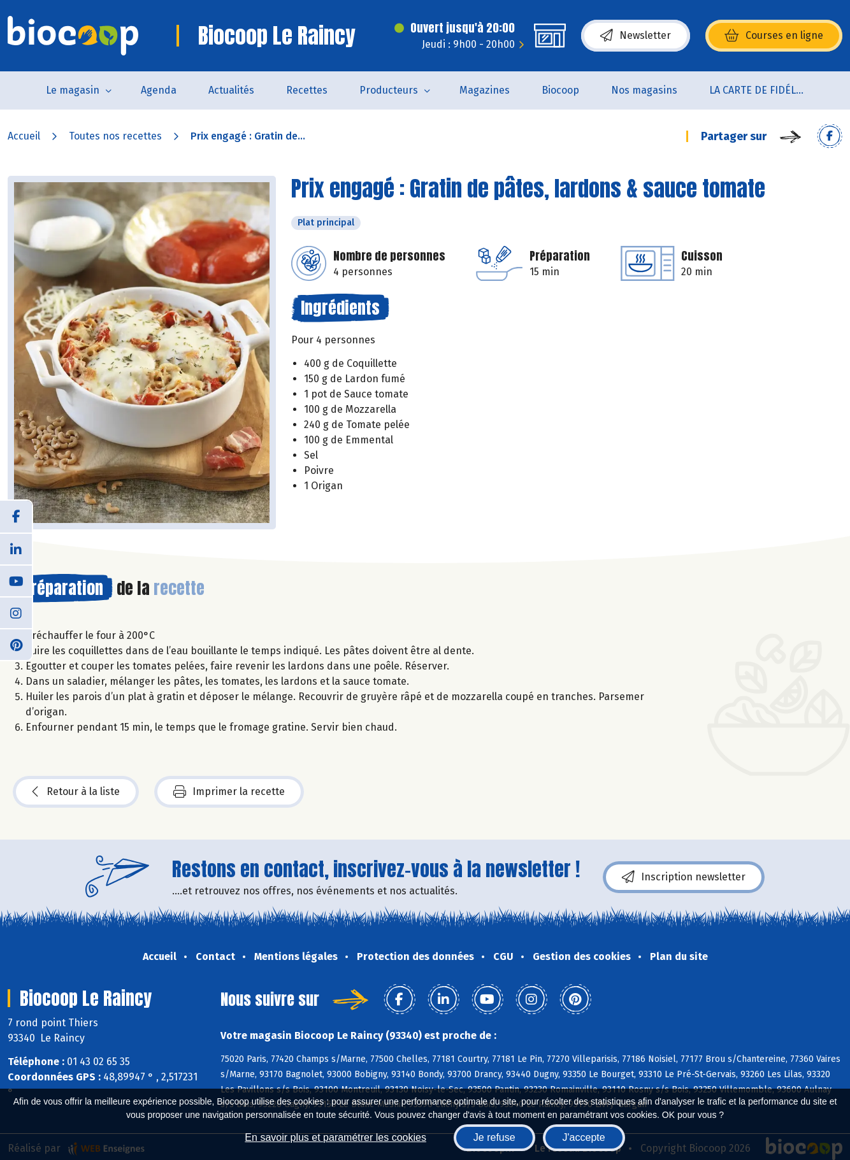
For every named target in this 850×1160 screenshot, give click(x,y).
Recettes (307, 90)
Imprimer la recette (229, 791)
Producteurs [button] (388, 90)
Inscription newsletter (684, 877)
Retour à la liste (76, 791)
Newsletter (635, 35)
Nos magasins (644, 90)
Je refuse (494, 1137)
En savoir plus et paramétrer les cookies (335, 1137)
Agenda (158, 90)
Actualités (231, 90)
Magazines (484, 90)
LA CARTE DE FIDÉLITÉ (759, 90)
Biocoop (560, 90)
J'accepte (584, 1137)
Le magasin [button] (72, 90)
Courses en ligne (773, 35)
